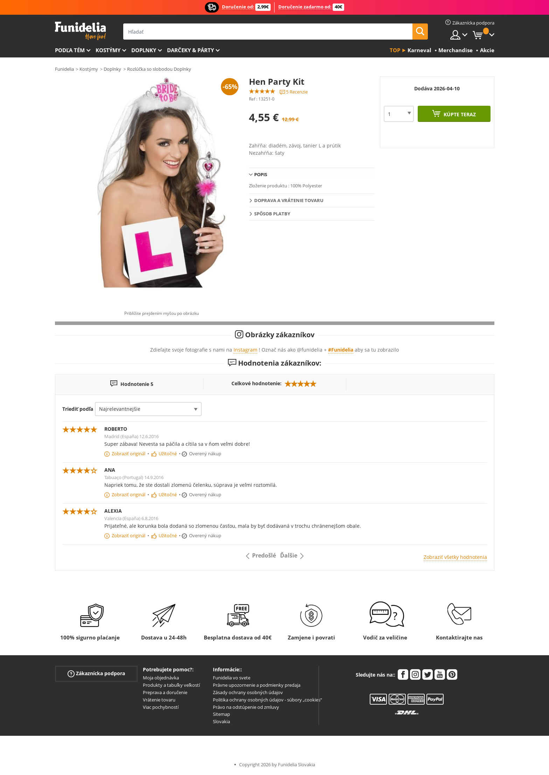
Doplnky (143, 50)
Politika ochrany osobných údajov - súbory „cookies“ (267, 700)
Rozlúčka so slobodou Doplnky (159, 69)
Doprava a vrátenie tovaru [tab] (289, 200)
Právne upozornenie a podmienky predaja (256, 685)
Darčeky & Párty (190, 50)
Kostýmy (108, 50)
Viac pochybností (161, 707)
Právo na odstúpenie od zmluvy (246, 707)
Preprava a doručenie (165, 692)
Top (395, 50)
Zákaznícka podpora (96, 673)
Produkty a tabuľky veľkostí (171, 685)
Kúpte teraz (459, 114)
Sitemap (221, 714)
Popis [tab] (260, 174)
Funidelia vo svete (231, 677)
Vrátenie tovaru (159, 700)
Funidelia (64, 69)
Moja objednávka (161, 677)
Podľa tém (70, 50)
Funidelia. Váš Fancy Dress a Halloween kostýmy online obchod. (80, 31)
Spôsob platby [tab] (272, 213)
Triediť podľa (77, 409)
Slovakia (221, 721)
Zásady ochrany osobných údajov (248, 692)
